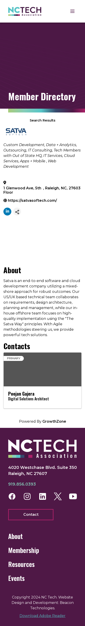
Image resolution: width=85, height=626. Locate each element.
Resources (21, 564)
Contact (31, 514)
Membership (23, 550)
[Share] (17, 212)
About (15, 536)
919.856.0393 (22, 484)
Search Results (42, 120)
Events (16, 578)
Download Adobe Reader (42, 616)
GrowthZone (54, 421)
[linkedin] (7, 212)
